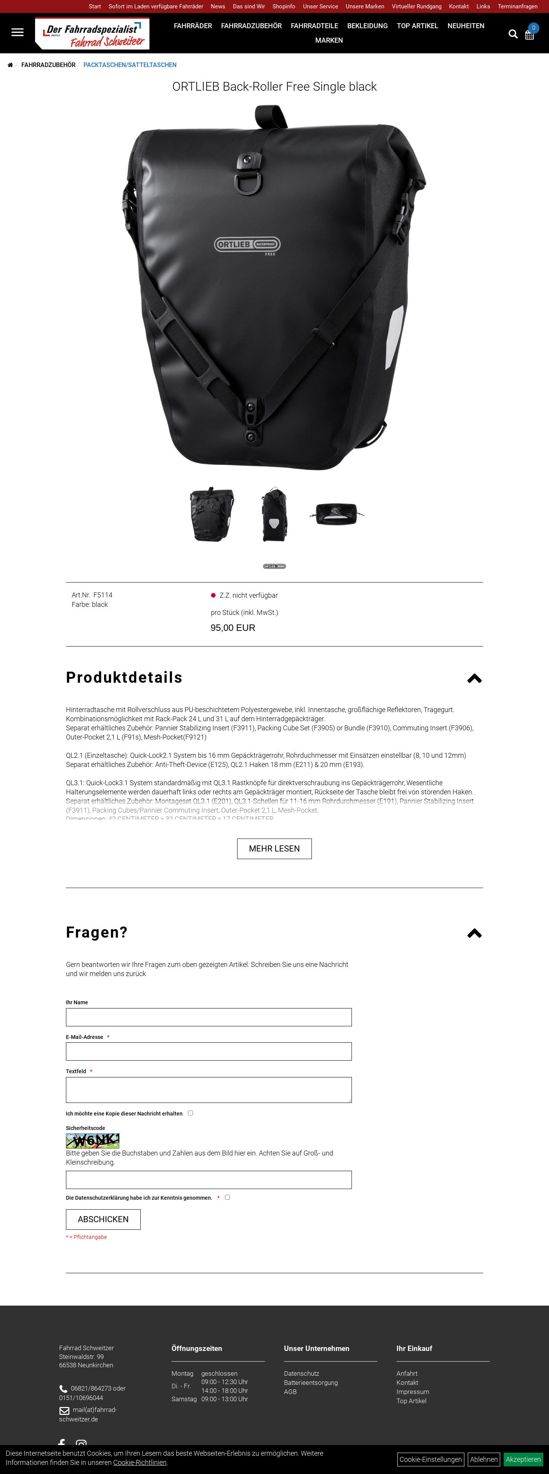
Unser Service (320, 6)
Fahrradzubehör (251, 26)
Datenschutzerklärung (102, 1198)
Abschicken (103, 1219)
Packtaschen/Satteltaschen (130, 65)
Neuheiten (466, 26)
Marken (329, 40)
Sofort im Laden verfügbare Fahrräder (156, 6)
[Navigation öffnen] (17, 33)
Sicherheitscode (85, 1128)
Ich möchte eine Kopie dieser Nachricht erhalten (124, 1114)
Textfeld (76, 1071)
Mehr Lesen (274, 848)
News (218, 6)
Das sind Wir (249, 6)
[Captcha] (209, 1180)
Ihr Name (77, 1002)
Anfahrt (406, 1373)
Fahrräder (193, 26)
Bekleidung (367, 26)
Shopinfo (284, 6)
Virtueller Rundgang (416, 6)
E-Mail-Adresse (84, 1037)
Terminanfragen (518, 6)
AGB (290, 1392)
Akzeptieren (523, 1459)
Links (483, 6)
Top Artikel (417, 26)
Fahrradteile (314, 26)
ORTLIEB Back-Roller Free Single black (274, 86)
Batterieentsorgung (311, 1382)
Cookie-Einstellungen (431, 1459)
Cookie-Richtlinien (140, 1462)
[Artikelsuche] (513, 35)
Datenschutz (301, 1373)
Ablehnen (484, 1459)
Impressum (412, 1392)
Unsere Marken (365, 6)
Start (95, 6)
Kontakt (459, 6)
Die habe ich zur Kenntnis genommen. (140, 1198)
